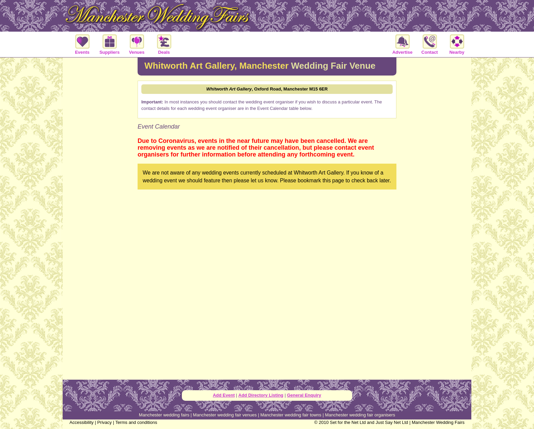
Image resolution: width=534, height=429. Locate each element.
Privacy (104, 422)
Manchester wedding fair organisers (360, 414)
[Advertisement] (100, 168)
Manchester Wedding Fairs (438, 422)
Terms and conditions (136, 422)
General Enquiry (304, 395)
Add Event (224, 395)
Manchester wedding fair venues (225, 414)
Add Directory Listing (260, 395)
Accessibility (81, 422)
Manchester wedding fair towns (290, 414)
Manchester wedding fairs (164, 414)
